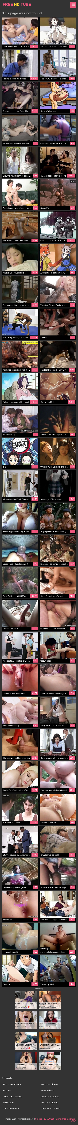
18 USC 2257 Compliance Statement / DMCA (60, 1120)
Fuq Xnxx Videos (12, 1084)
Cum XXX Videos (50, 1096)
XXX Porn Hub (11, 1108)
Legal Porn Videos (50, 1108)
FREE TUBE (17, 4)
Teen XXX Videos (12, 1096)
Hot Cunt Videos (49, 1084)
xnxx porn (8, 1102)
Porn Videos (47, 1090)
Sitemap (38, 1119)
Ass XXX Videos (49, 1102)
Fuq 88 (7, 1090)
